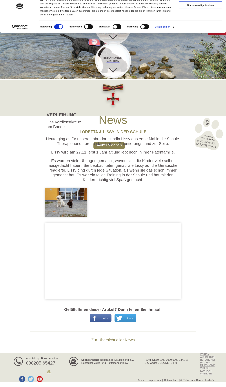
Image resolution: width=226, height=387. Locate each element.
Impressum (155, 380)
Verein (204, 354)
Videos (204, 368)
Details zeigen (162, 38)
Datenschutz (171, 380)
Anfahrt (141, 380)
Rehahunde (208, 360)
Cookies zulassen (200, 7)
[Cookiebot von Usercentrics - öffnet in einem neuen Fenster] (19, 38)
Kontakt (206, 371)
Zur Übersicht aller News (113, 340)
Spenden (206, 373)
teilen (99, 318)
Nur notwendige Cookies (200, 16)
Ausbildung (208, 357)
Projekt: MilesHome (207, 364)
